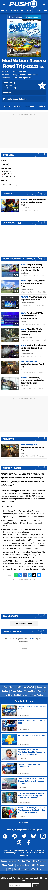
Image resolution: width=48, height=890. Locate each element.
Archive (9, 695)
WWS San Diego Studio (22, 78)
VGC (9, 869)
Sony (38, 276)
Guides (42, 106)
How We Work (28, 687)
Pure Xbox (26, 861)
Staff (18, 687)
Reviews (17, 106)
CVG (33, 869)
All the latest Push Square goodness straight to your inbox (24, 879)
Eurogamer (41, 865)
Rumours (40, 389)
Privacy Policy (16, 691)
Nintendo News (23, 865)
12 (16, 275)
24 (15, 307)
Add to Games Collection (15, 99)
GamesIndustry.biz (21, 869)
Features (40, 373)
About (11, 687)
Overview (6, 106)
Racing (5, 164)
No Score (7, 93)
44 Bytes (14, 853)
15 (16, 340)
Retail (43, 340)
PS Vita (44, 276)
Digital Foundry (8, 865)
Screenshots (30, 106)
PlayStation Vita (19, 71)
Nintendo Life (14, 861)
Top (4, 687)
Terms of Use (29, 691)
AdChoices (22, 853)
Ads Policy (42, 691)
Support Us (41, 687)
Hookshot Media (16, 850)
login (32, 638)
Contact (5, 691)
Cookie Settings (20, 695)
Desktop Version (36, 695)
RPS (39, 869)
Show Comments (24, 623)
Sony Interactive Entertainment (25, 75)
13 (16, 356)
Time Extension (39, 861)
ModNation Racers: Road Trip (24, 63)
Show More (24, 822)
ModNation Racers (9, 184)
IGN (33, 865)
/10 (14, 85)
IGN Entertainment (36, 850)
